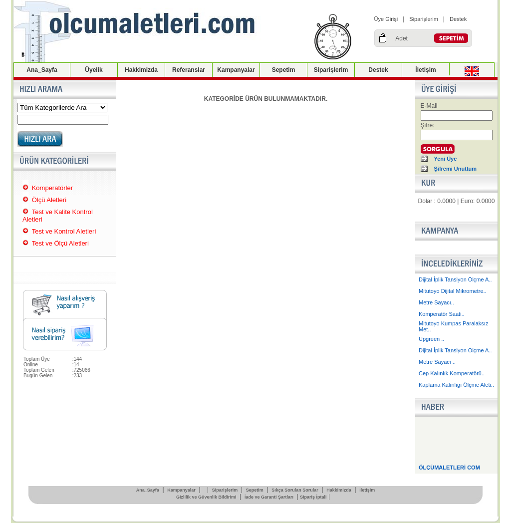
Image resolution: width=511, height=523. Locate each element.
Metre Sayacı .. (437, 362)
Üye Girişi (386, 19)
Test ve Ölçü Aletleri (60, 243)
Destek (458, 19)
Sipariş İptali (313, 497)
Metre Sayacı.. (436, 302)
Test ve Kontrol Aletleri (64, 231)
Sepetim (283, 69)
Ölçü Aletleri (49, 200)
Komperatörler (52, 188)
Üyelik (93, 69)
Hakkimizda (141, 69)
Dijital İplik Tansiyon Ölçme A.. (455, 279)
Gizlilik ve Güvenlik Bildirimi (206, 497)
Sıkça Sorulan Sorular (294, 490)
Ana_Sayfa (41, 69)
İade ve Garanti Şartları (269, 497)
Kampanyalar (236, 69)
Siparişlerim (423, 19)
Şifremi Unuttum (455, 169)
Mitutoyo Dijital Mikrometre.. (453, 291)
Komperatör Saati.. (442, 314)
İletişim (425, 69)
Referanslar (188, 69)
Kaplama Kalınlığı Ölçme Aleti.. (456, 385)
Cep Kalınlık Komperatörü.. (452, 373)
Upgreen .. (431, 339)
